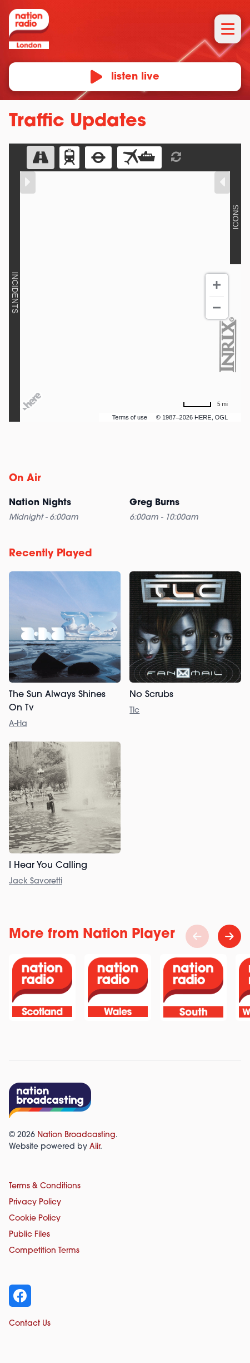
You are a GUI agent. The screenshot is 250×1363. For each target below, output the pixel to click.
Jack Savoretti (35, 881)
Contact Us (30, 1324)
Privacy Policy (35, 1202)
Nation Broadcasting (76, 1135)
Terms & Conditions (45, 1186)
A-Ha (18, 724)
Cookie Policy (35, 1218)
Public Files (29, 1235)
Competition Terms (44, 1251)
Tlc (134, 711)
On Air (25, 478)
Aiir (94, 1147)
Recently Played (50, 554)
